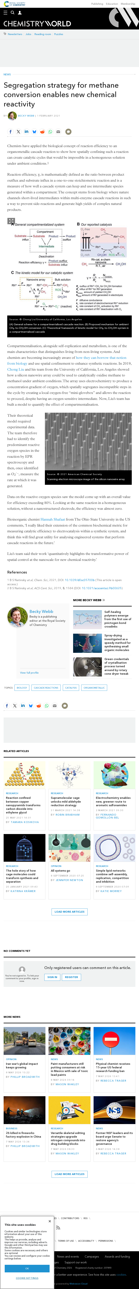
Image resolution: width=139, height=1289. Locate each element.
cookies (121, 1274)
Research (12, 793)
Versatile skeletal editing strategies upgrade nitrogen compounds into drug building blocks (68, 1138)
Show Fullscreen (11, 221)
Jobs (28, 34)
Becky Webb (26, 115)
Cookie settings (27, 1278)
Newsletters (15, 34)
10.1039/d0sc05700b (80, 580)
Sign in (52, 977)
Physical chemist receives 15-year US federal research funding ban (113, 1067)
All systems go (60, 870)
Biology (22, 687)
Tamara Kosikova (25, 822)
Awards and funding (117, 1256)
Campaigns (92, 1256)
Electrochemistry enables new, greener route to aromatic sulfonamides (113, 801)
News (7, 74)
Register (71, 977)
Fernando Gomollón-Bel (107, 816)
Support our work (76, 1262)
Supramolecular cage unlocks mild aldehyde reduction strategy (66, 801)
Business (11, 1128)
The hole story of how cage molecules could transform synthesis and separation (22, 876)
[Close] (50, 1221)
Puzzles (58, 34)
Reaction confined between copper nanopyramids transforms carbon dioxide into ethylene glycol (23, 805)
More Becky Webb (87, 600)
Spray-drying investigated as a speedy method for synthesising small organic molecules (117, 643)
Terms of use (66, 1240)
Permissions (105, 1240)
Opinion (56, 866)
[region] (27, 1252)
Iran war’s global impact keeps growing (22, 1065)
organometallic (94, 687)
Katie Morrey (111, 891)
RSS (86, 1218)
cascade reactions (46, 687)
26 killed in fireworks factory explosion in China (23, 1134)
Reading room (43, 34)
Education (112, 3)
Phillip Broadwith (25, 1077)
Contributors (70, 1218)
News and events (68, 1256)
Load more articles (70, 911)
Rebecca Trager (113, 1080)
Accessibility (86, 1240)
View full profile (29, 672)
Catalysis (71, 687)
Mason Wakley (67, 1084)
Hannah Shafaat (53, 519)
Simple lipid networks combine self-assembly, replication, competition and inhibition (112, 876)
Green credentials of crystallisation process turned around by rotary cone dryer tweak (116, 666)
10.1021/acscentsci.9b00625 (102, 588)
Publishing (97, 3)
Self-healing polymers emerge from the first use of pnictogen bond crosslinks (117, 619)
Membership (128, 3)
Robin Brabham (68, 814)
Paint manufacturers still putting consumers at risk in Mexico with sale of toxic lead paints (69, 1069)
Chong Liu (15, 369)
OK (27, 1268)
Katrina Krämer (23, 891)
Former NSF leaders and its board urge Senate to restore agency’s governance (114, 1138)
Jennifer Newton (69, 880)
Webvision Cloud (78, 1283)
